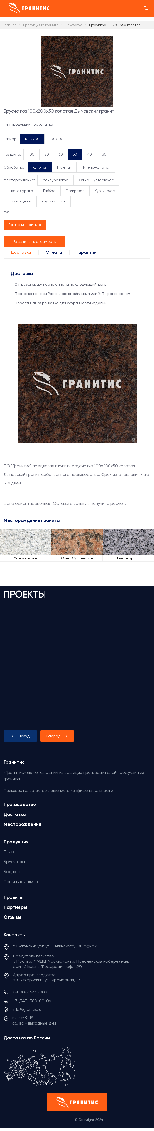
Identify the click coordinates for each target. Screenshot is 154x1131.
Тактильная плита (21, 881)
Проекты (14, 897)
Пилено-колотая (96, 167)
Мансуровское (55, 180)
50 (75, 154)
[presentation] (20, 736)
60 (61, 154)
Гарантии (86, 252)
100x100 (56, 139)
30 (104, 154)
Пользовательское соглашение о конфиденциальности (58, 790)
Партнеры (15, 907)
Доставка (21, 252)
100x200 (32, 139)
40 (89, 154)
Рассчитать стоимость (34, 241)
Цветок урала (21, 191)
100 (31, 154)
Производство (20, 804)
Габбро (49, 191)
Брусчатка (14, 861)
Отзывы (12, 917)
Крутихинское (54, 201)
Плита (10, 851)
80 (46, 154)
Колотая (40, 167)
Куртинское (105, 191)
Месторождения (22, 824)
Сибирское (75, 191)
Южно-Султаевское (96, 180)
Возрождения (20, 201)
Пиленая (64, 167)
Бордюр (12, 871)
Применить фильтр (25, 225)
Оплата (54, 252)
